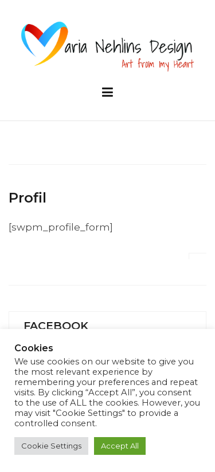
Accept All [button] (120, 445)
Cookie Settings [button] (51, 445)
